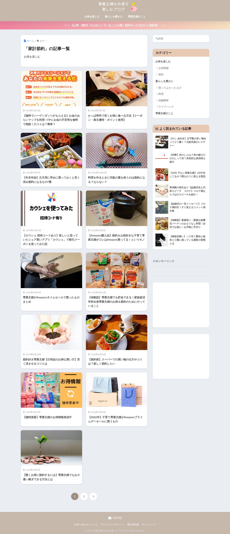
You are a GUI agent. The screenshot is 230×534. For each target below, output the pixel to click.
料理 (161, 94)
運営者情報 (133, 524)
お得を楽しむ (92, 16)
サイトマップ (149, 524)
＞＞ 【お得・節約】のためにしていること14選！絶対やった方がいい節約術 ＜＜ (115, 25)
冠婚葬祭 (163, 100)
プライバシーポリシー (112, 524)
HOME (115, 518)
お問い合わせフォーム (86, 524)
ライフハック (166, 106)
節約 (161, 74)
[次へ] (93, 496)
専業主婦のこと (137, 16)
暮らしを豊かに (114, 16)
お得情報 (163, 68)
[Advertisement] (181, 305)
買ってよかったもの (169, 88)
